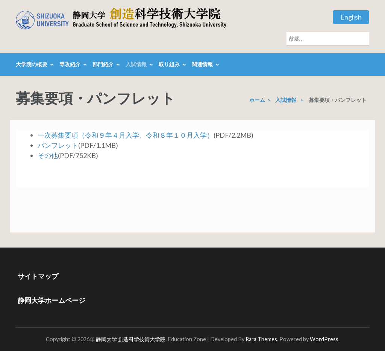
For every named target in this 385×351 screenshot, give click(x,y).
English (351, 17)
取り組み (169, 64)
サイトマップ (38, 276)
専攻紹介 (69, 64)
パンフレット (58, 145)
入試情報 (136, 64)
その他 (48, 155)
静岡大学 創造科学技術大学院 (130, 339)
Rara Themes (261, 339)
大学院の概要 (31, 64)
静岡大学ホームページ (51, 300)
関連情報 (202, 64)
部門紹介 (103, 64)
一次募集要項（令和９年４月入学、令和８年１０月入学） (126, 135)
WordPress (324, 339)
